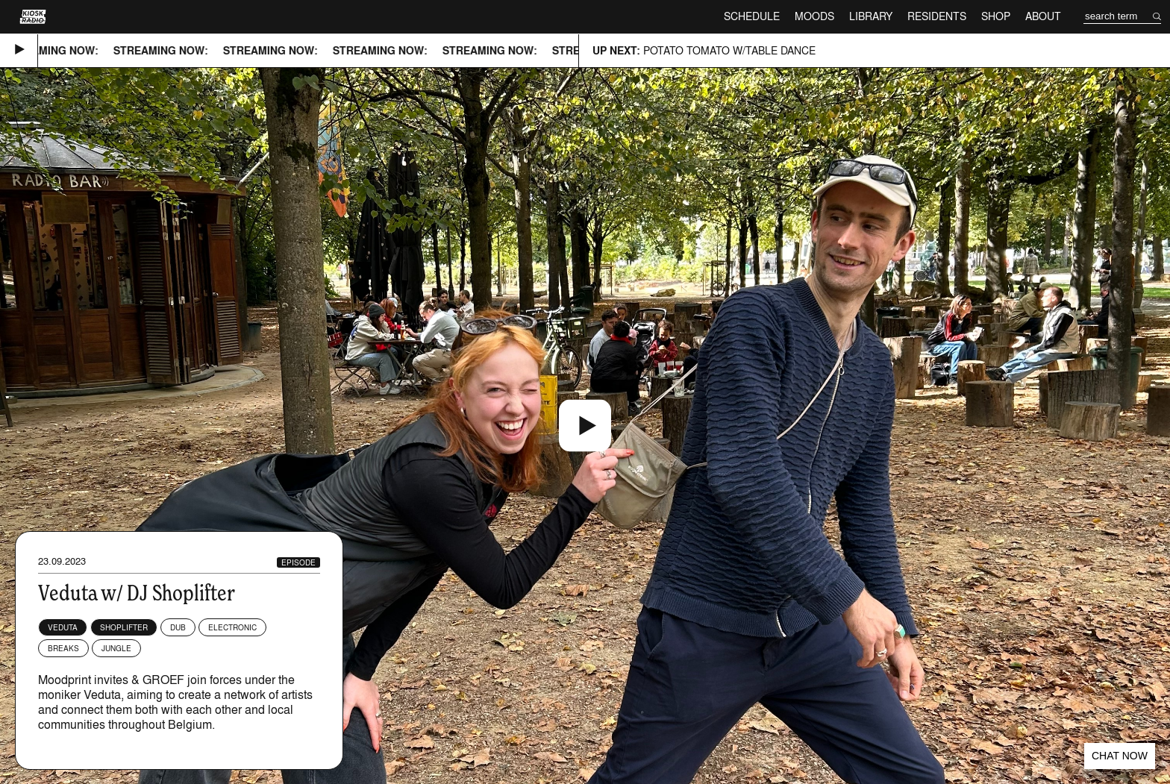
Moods (814, 16)
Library (870, 16)
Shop (995, 16)
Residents (936, 16)
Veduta (63, 627)
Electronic (232, 627)
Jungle (116, 648)
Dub (178, 627)
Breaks (63, 648)
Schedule (752, 16)
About (1043, 16)
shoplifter (124, 627)
